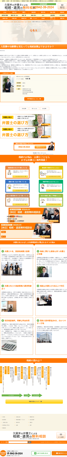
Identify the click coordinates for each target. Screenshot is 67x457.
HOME (3, 417)
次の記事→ (44, 109)
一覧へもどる (34, 109)
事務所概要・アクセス (20, 420)
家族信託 (4, 428)
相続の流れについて (34, 402)
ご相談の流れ (5, 423)
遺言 (31, 425)
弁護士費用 (32, 420)
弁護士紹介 (18, 417)
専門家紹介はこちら (33, 99)
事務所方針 (32, 417)
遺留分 (31, 423)
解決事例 (4, 420)
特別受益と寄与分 (6, 425)
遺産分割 (18, 423)
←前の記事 (23, 109)
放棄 (17, 425)
